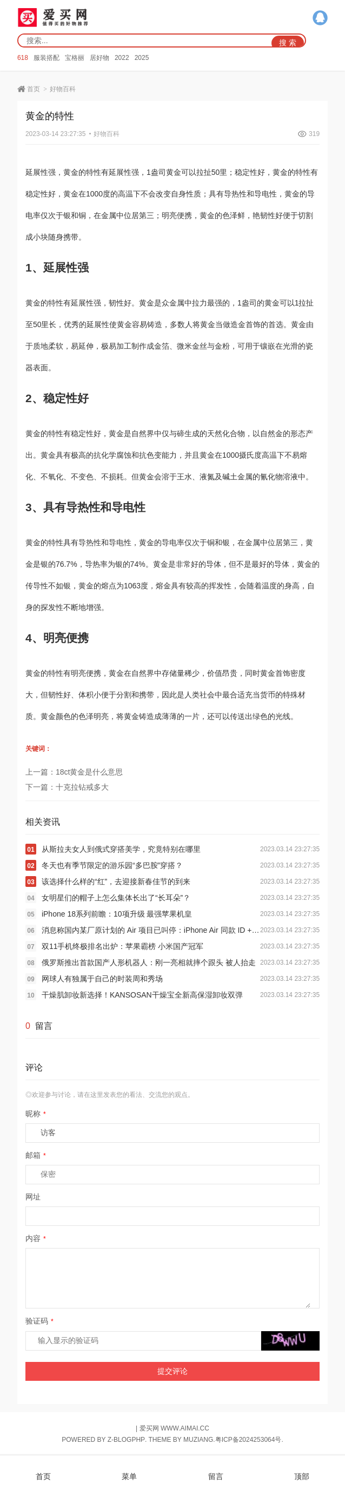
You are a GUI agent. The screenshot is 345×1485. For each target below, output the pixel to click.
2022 (122, 58)
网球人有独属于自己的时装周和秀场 (102, 978)
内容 (35, 1238)
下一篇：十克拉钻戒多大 (67, 787)
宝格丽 (74, 58)
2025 (142, 58)
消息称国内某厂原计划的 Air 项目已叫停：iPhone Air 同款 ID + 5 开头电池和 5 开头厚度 (151, 930)
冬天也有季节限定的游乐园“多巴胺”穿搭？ (112, 865)
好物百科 (63, 89)
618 (22, 58)
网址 (33, 1196)
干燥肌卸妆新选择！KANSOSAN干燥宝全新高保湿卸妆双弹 (142, 995)
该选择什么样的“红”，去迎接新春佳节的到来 (116, 881)
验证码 (39, 1321)
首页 (33, 89)
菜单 (129, 1470)
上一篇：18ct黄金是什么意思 (74, 772)
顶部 (301, 1470)
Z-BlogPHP (126, 1439)
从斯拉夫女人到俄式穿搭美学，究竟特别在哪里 (121, 849)
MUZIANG (198, 1439)
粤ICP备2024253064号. (249, 1439)
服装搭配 (46, 58)
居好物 (99, 58)
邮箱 (35, 1155)
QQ (320, 17)
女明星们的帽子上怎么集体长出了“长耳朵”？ (116, 897)
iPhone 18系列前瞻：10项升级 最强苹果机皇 (117, 914)
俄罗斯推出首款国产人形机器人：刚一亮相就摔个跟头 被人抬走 (149, 962)
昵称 (35, 1113)
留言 (215, 1470)
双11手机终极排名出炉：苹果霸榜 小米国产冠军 (122, 946)
